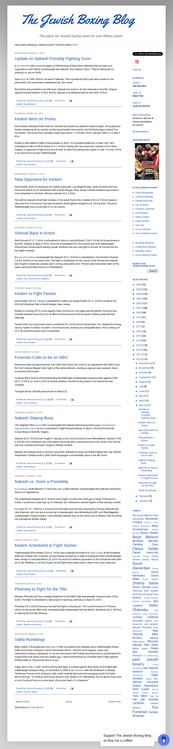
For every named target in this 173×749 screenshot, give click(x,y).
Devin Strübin (142, 221)
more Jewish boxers (146, 233)
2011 (139, 354)
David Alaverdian (144, 192)
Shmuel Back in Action (35, 233)
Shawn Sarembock (145, 685)
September (145, 377)
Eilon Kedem (30, 164)
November (145, 368)
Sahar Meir (152, 678)
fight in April (96, 552)
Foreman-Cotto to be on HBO (41, 357)
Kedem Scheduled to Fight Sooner (46, 545)
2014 (139, 340)
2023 (139, 298)
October (143, 372)
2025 (139, 289)
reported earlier (26, 257)
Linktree (137, 69)
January (143, 500)
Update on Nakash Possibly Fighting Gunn (53, 58)
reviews (138, 671)
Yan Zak (139, 225)
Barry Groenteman (145, 527)
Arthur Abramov (141, 526)
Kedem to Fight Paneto (35, 293)
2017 (139, 326)
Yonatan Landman (145, 208)
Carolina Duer (145, 544)
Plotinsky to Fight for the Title (41, 589)
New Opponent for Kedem (38, 179)
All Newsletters (141, 131)
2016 (139, 331)
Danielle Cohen (143, 251)
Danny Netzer (150, 559)
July (141, 386)
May (141, 395)
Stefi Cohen (141, 689)
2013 (139, 345)
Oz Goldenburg (150, 655)
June (142, 391)
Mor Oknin (151, 645)
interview (79, 670)
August (143, 381)
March (142, 405)
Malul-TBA (138, 96)
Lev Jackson (142, 204)
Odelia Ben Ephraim (145, 246)
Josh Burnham (150, 614)
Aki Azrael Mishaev (143, 515)
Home (69, 701)
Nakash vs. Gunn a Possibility (41, 481)
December (145, 363)
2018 (139, 322)
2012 (139, 349)
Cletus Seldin (142, 217)
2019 (139, 317)
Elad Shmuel (30, 278)
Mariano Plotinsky (32, 624)
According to (22, 489)
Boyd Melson (145, 537)
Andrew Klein (151, 522)
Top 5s (154, 696)
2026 (139, 284)
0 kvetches (60, 100)
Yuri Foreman (30, 403)
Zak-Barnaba (139, 86)
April (142, 400)
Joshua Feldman (144, 196)
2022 (139, 303)
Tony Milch (140, 696)
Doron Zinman (143, 229)
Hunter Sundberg (142, 601)
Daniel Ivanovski (144, 200)
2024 (139, 294)
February (144, 496)
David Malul (141, 212)
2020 (139, 312)
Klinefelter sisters (142, 620)
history (137, 597)
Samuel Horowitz (145, 682)
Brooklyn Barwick (144, 242)
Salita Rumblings (30, 639)
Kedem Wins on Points (35, 119)
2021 (139, 308)
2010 (139, 359)
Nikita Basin (140, 648)
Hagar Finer (152, 594)
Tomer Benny (150, 692)
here (74, 44)
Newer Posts (22, 701)
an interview (23, 65)
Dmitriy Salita (30, 692)
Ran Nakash (30, 104)
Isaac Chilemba (145, 607)
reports (38, 425)
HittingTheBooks (151, 598)
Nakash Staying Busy (34, 418)
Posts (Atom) (36, 707)
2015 (139, 336)
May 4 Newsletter (142, 114)
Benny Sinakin (149, 533)
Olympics (137, 655)
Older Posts (114, 701)
